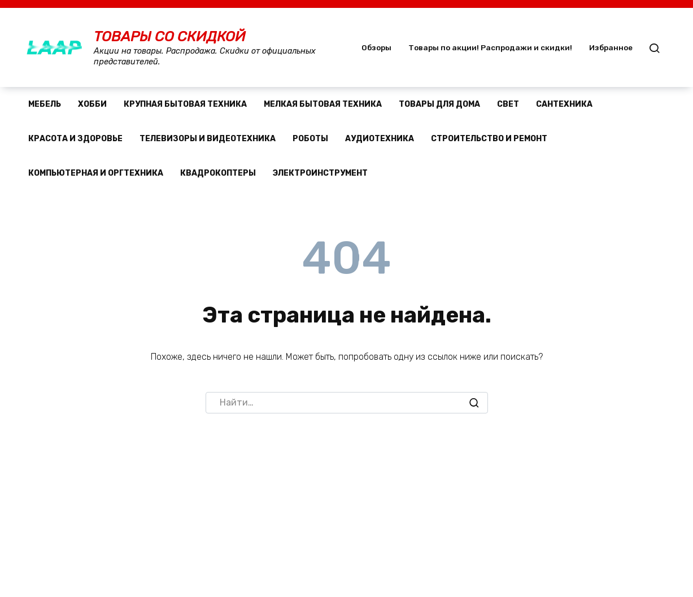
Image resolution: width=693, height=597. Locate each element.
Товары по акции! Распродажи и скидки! (490, 47)
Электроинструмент (320, 173)
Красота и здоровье (75, 138)
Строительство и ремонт (489, 138)
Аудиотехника (379, 138)
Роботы (310, 138)
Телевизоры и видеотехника (208, 138)
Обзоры (376, 47)
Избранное (611, 47)
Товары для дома (439, 104)
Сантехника (564, 104)
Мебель (44, 104)
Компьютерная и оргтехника (95, 173)
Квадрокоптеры (218, 173)
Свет (508, 104)
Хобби (92, 104)
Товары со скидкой (170, 36)
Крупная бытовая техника (185, 104)
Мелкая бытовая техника (323, 104)
